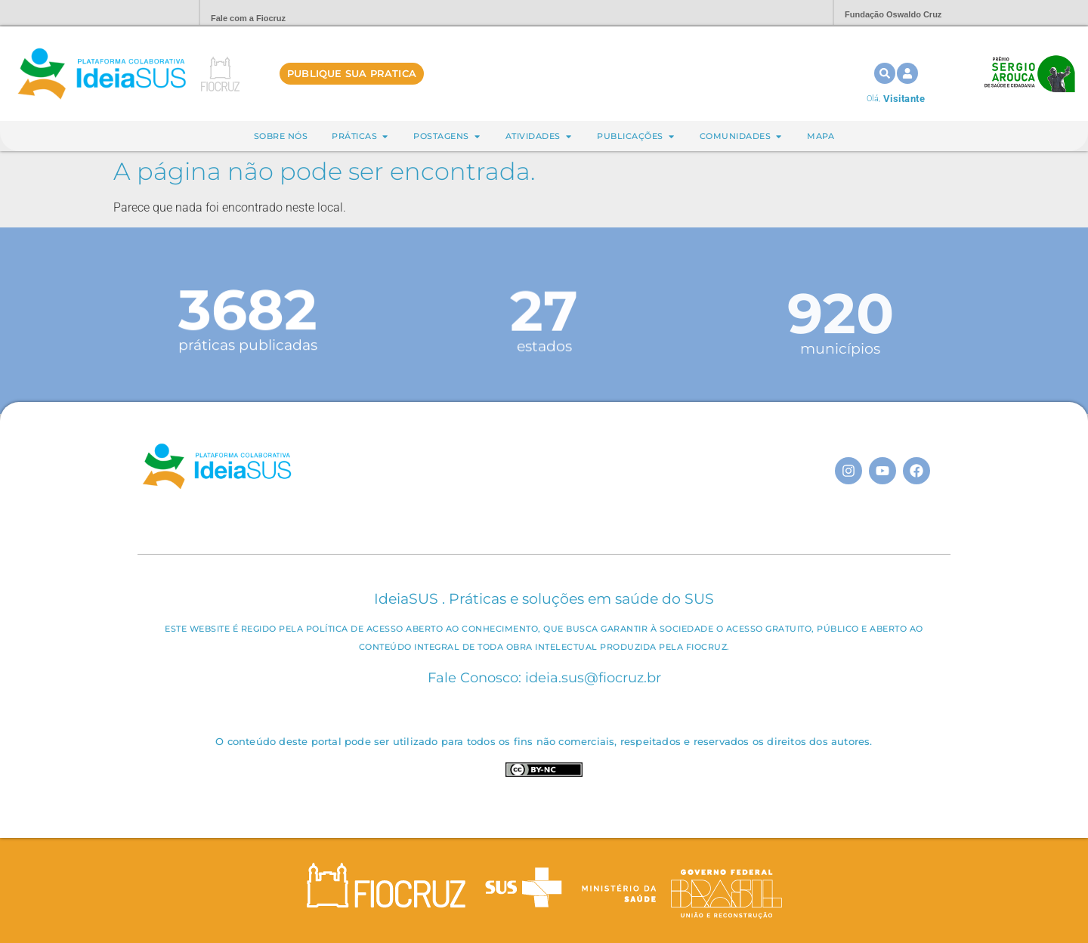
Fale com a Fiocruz (248, 18)
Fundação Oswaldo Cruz (893, 14)
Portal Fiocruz (151, 13)
